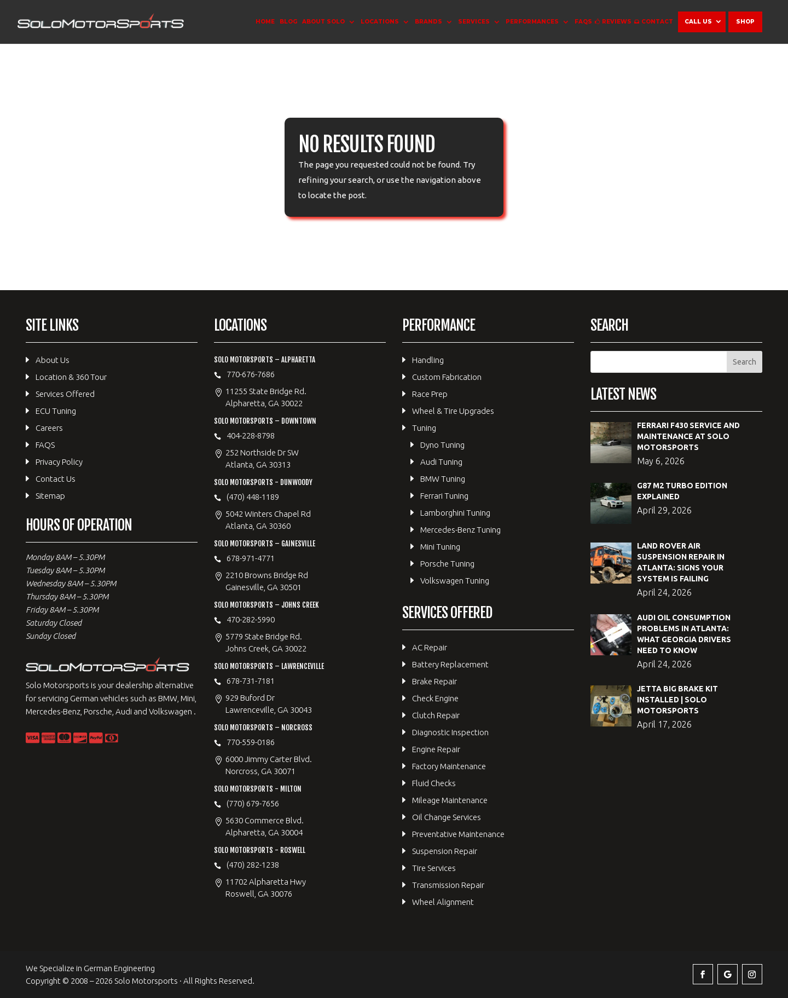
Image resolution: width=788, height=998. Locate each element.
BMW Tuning (442, 478)
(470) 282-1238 (253, 864)
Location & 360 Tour (71, 377)
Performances (532, 21)
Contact (657, 21)
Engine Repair (436, 749)
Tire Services (434, 868)
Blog (288, 21)
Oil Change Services (446, 817)
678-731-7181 (251, 680)
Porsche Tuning (447, 563)
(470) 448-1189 (253, 496)
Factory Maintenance (449, 766)
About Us (52, 360)
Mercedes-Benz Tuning (460, 529)
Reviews (616, 21)
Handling (428, 360)
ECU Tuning (56, 411)
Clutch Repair (436, 715)
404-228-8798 (251, 435)
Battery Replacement (450, 664)
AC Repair (429, 647)
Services (474, 21)
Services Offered (65, 394)
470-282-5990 (251, 619)
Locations (380, 21)
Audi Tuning (441, 461)
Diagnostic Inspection (450, 732)
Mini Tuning (440, 546)
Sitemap (50, 495)
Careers (49, 427)
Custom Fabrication (447, 377)
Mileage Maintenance (450, 800)
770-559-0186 (251, 742)
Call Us (698, 21)
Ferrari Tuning (444, 495)
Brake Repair (434, 681)
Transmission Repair (448, 885)
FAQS (583, 21)
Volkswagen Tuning (454, 580)
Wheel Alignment (443, 902)
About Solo (323, 21)
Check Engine (435, 698)
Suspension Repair (444, 851)
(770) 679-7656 (253, 803)
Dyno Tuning (442, 444)
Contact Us (56, 478)
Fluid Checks (434, 783)
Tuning (424, 427)
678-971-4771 (251, 558)
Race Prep (430, 394)
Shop (745, 21)
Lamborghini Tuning (455, 512)
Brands (428, 21)
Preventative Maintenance (458, 834)
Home (265, 21)
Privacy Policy (59, 461)
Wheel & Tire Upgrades (453, 411)
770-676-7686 (251, 374)
